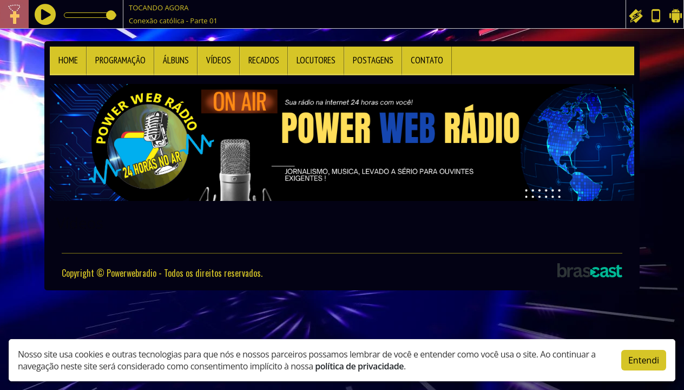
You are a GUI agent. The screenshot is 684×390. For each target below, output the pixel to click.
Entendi (643, 360)
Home (68, 60)
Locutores (316, 60)
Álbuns (176, 60)
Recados (263, 60)
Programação (120, 60)
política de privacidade (359, 366)
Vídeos (218, 60)
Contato (427, 60)
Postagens (373, 60)
